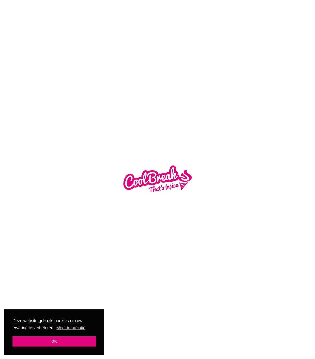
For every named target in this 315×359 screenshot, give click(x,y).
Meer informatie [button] (71, 328)
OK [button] (54, 341)
